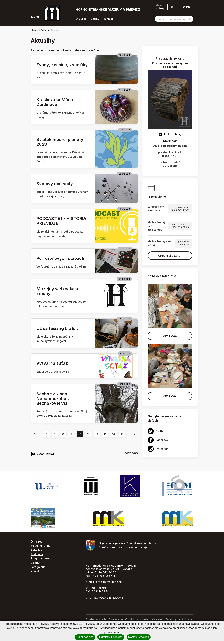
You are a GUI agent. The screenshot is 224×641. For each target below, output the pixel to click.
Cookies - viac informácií (121, 619)
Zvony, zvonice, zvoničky (62, 64)
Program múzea (41, 558)
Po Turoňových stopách (60, 258)
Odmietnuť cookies (110, 637)
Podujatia (37, 554)
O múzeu (81, 18)
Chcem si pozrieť (170, 255)
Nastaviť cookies (138, 637)
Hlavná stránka (38, 30)
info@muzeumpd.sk (108, 582)
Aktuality (36, 550)
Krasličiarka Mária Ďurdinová (54, 102)
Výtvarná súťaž (52, 363)
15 (122, 434)
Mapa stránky (160, 7)
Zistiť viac (170, 336)
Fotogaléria (38, 567)
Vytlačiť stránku (43, 454)
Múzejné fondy (40, 545)
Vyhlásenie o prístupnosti (150, 619)
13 (105, 434)
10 (80, 434)
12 (97, 434)
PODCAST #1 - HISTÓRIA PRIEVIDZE (61, 221)
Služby (95, 18)
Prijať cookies (84, 637)
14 (113, 434)
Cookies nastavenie (96, 619)
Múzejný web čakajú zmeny (57, 291)
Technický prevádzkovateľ (179, 619)
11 (88, 434)
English (185, 6)
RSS (172, 6)
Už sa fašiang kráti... (57, 328)
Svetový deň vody (54, 183)
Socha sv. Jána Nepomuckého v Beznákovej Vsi (53, 398)
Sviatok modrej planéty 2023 (59, 142)
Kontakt (108, 18)
